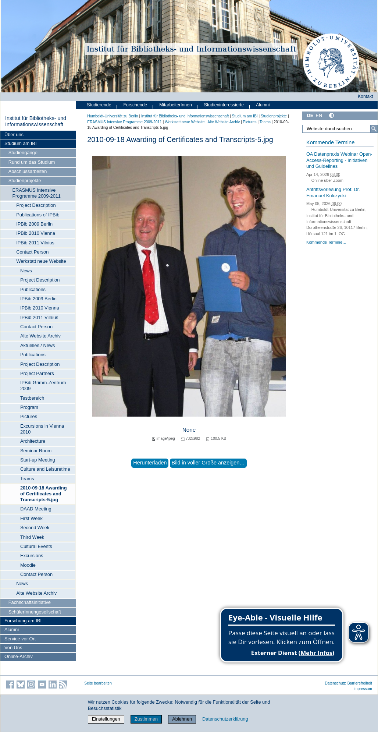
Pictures (28, 416)
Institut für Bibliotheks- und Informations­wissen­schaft (35, 121)
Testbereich (32, 398)
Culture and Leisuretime (45, 469)
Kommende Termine (330, 142)
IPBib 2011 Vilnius (35, 242)
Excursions (31, 555)
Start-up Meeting (37, 460)
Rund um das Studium (31, 162)
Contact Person (32, 252)
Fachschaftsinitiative (29, 602)
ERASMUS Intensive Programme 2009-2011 (36, 193)
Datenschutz (335, 683)
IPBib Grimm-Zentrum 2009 (43, 385)
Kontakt (365, 96)
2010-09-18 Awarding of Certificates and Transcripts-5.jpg (43, 493)
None (189, 430)
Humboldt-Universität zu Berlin (112, 116)
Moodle (28, 565)
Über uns (14, 134)
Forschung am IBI (23, 620)
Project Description (36, 205)
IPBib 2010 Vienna (35, 233)
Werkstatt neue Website (41, 261)
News (26, 270)
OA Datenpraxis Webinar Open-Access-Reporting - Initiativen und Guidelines (339, 160)
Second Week (34, 527)
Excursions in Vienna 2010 (42, 429)
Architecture (32, 441)
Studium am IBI (20, 143)
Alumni (11, 629)
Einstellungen (106, 719)
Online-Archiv (18, 656)
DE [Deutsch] (310, 115)
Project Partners (37, 373)
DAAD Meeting (35, 509)
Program (29, 407)
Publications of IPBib (37, 215)
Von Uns (13, 647)
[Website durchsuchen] (340, 129)
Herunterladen (150, 463)
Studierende (99, 104)
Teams (27, 478)
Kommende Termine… (326, 242)
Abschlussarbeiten (27, 171)
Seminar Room (35, 450)
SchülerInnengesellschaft (34, 612)
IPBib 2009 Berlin (34, 224)
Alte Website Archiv (40, 336)
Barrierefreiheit (359, 683)
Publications (33, 289)
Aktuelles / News (37, 345)
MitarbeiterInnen (175, 104)
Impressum (362, 689)
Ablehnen (182, 719)
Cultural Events (36, 546)
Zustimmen (146, 719)
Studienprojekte (24, 180)
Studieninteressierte (224, 104)
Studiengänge (23, 152)
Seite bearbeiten (98, 683)
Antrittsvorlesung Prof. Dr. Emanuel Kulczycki (333, 192)
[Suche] (374, 129)
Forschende (135, 104)
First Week (31, 518)
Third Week (32, 537)
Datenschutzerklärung (225, 719)
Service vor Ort (20, 638)
